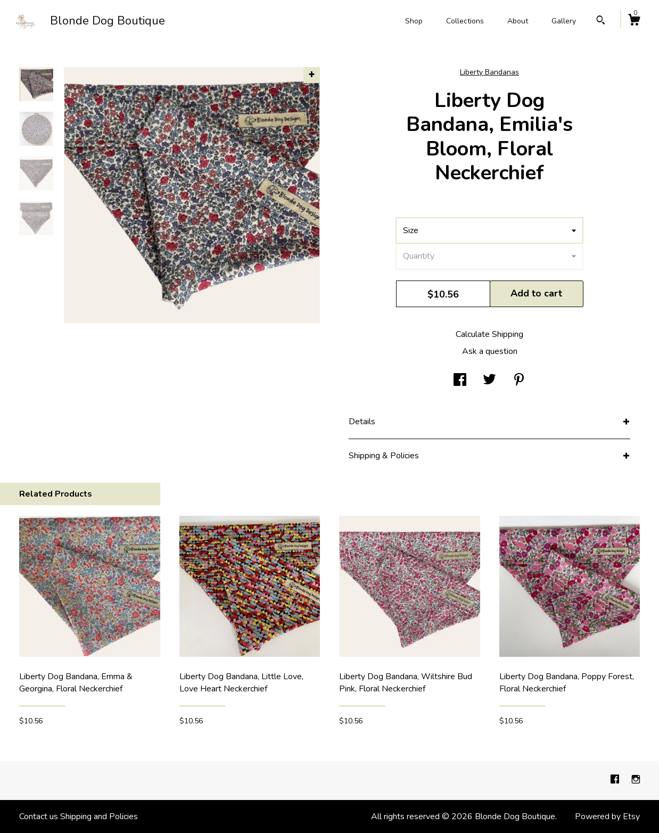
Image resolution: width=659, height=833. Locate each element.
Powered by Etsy (607, 816)
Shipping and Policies (99, 816)
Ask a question (489, 351)
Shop (414, 21)
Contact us (38, 816)
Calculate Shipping (489, 334)
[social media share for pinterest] (519, 380)
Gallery (563, 21)
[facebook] (616, 780)
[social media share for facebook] (460, 380)
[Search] (601, 21)
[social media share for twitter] (489, 380)
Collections (465, 21)
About (517, 21)
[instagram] (636, 780)
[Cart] (634, 21)
